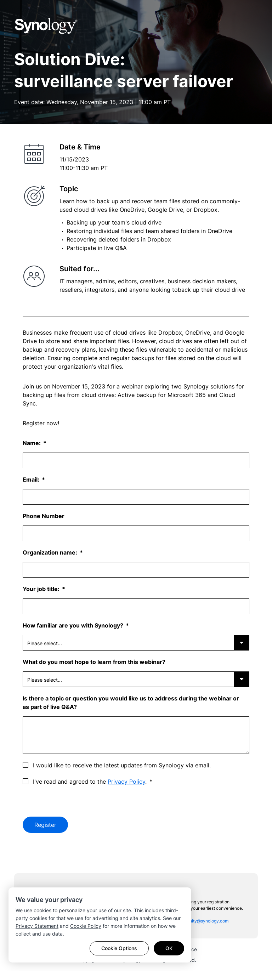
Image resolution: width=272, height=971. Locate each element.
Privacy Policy (126, 781)
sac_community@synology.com (197, 921)
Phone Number (43, 515)
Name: (32, 443)
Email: (32, 479)
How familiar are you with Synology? (74, 625)
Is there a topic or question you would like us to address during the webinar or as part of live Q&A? (131, 702)
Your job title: (42, 588)
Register (45, 824)
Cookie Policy (85, 926)
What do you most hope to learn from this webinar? (94, 661)
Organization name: (51, 552)
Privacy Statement (37, 926)
